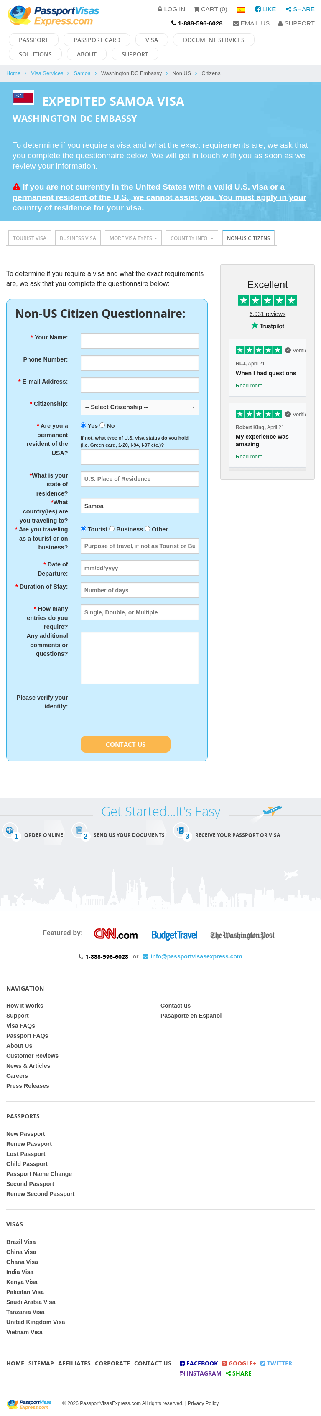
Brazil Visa (21, 1242)
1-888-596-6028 (106, 957)
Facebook (199, 1363)
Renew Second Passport (40, 1194)
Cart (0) (210, 9)
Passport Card (97, 40)
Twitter (276, 1363)
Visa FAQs (20, 1025)
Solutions (35, 54)
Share (300, 9)
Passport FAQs (27, 1035)
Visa (151, 40)
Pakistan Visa (25, 1292)
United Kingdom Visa (35, 1322)
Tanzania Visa (25, 1312)
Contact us (175, 1005)
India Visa (19, 1272)
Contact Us (125, 744)
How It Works (24, 1005)
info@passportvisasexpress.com (192, 956)
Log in (171, 9)
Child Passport (27, 1164)
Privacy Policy (203, 1403)
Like (265, 9)
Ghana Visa (22, 1262)
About (87, 54)
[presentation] (144, 709)
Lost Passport (25, 1153)
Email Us (251, 23)
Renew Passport (29, 1143)
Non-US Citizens (248, 238)
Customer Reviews (32, 1055)
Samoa (82, 73)
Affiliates (74, 1363)
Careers (17, 1075)
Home (13, 73)
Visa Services (47, 73)
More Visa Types (133, 238)
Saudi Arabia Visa (31, 1302)
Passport (33, 40)
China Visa (21, 1252)
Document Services (214, 40)
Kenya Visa (21, 1282)
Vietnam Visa (24, 1332)
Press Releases (27, 1085)
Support (296, 23)
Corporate (112, 1363)
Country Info (192, 238)
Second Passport (30, 1184)
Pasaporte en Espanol (191, 1015)
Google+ (239, 1363)
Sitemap (41, 1363)
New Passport (25, 1133)
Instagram (201, 1373)
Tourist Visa (29, 238)
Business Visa (78, 238)
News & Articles (28, 1065)
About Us (19, 1045)
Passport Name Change (39, 1174)
